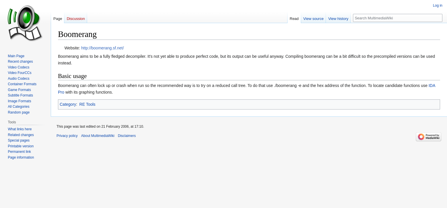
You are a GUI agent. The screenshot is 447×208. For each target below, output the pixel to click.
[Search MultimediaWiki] (397, 18)
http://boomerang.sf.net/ (102, 48)
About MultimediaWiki (97, 136)
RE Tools (87, 104)
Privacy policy (67, 136)
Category (68, 104)
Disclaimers (127, 136)
